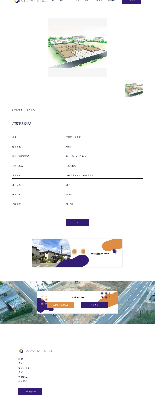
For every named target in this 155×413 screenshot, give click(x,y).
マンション (24, 368)
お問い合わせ (30, 392)
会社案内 (23, 381)
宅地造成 (18, 110)
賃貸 (20, 372)
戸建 (20, 363)
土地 (20, 359)
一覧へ (77, 222)
